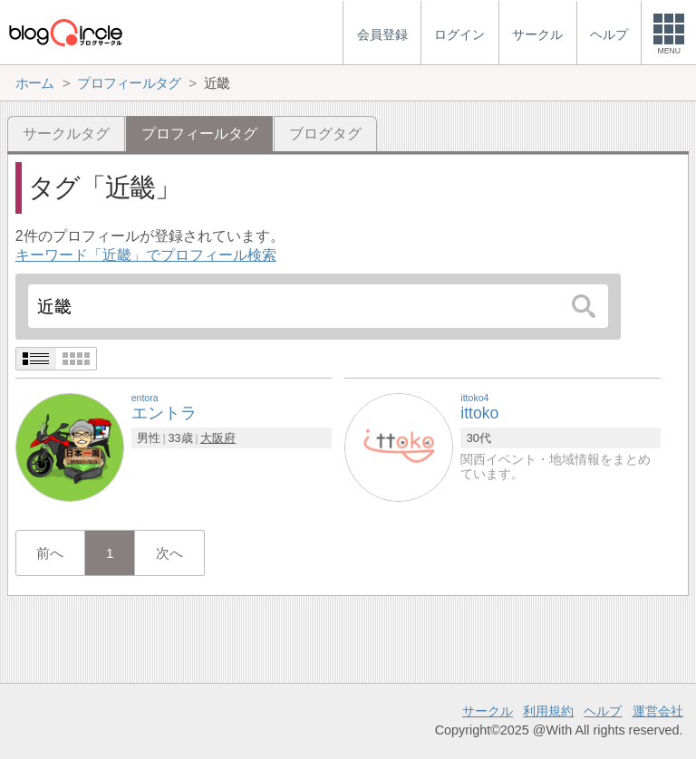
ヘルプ (603, 711)
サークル (487, 711)
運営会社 (658, 711)
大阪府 (218, 438)
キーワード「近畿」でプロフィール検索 (145, 255)
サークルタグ (66, 133)
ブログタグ (325, 133)
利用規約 (548, 711)
